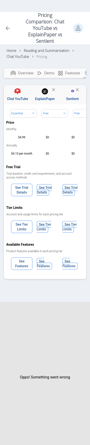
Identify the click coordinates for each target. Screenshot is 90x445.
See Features (21, 263)
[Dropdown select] (23, 113)
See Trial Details (21, 190)
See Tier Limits (22, 226)
